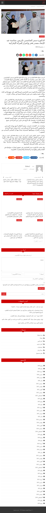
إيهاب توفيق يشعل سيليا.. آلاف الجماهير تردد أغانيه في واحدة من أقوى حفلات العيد (22, 318)
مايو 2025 (40, 404)
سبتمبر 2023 (39, 463)
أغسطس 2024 (39, 430)
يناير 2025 (40, 415)
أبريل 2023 (40, 478)
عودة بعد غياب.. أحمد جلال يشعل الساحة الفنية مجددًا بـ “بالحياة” (27, 306)
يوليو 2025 (40, 398)
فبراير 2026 (40, 377)
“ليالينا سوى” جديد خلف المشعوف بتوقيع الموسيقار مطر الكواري (27, 315)
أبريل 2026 (40, 371)
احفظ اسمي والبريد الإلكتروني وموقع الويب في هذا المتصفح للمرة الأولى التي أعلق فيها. (23, 284)
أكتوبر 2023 (40, 460)
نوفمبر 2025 (40, 386)
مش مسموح (39, 352)
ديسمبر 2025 (39, 383)
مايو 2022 (40, 487)
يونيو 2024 (40, 436)
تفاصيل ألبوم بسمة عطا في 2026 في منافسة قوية (30, 322)
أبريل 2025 (40, 407)
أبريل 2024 (40, 443)
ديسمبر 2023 (39, 454)
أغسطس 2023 (39, 466)
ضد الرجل (40, 349)
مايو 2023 (40, 475)
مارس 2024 (40, 445)
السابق (40, 240)
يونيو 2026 (40, 365)
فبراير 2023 (40, 484)
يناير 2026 (40, 380)
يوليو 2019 (40, 499)
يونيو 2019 (40, 502)
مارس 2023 (40, 481)
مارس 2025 (40, 410)
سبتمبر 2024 (39, 428)
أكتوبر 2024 (40, 425)
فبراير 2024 (40, 448)
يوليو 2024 (40, 433)
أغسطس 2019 (39, 496)
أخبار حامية (40, 343)
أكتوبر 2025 (40, 389)
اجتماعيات (42, 36)
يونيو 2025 (40, 400)
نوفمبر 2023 (40, 457)
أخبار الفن (40, 340)
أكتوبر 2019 (40, 490)
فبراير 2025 (40, 413)
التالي (35, 240)
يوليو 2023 (40, 469)
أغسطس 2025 (39, 395)
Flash (41, 337)
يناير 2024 (40, 451)
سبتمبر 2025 (39, 392)
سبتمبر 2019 (39, 493)
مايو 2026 (40, 368)
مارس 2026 (40, 374)
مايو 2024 (40, 440)
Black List (40, 334)
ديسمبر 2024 (39, 418)
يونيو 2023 (40, 472)
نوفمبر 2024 (40, 422)
